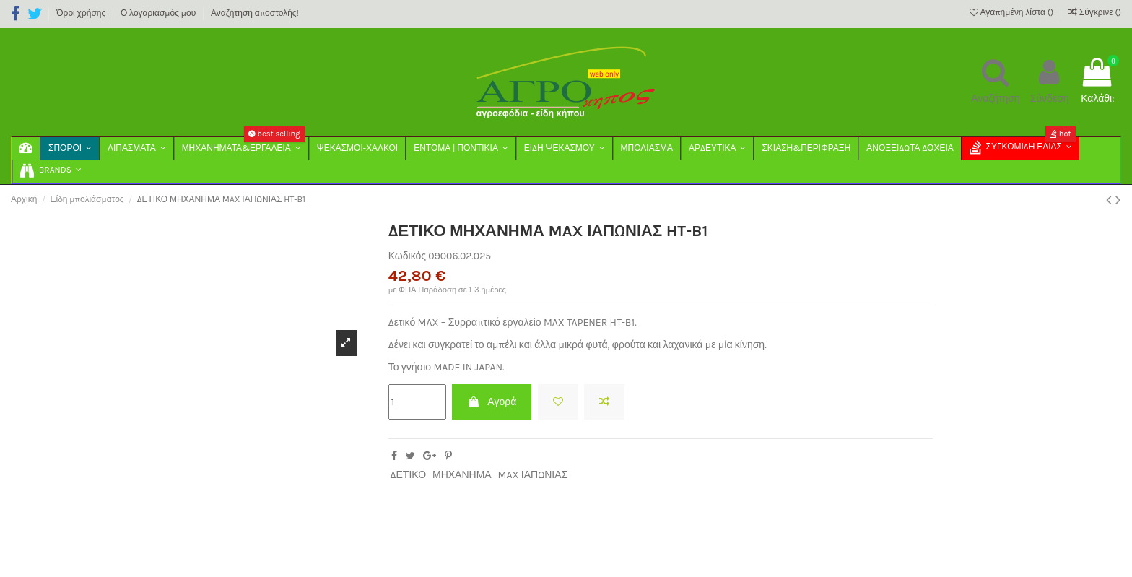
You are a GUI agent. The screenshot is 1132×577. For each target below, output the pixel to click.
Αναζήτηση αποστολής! (255, 13)
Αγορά (491, 402)
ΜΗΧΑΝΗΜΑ (462, 475)
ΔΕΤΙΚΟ (408, 475)
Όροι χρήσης (82, 13)
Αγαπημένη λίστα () (1012, 12)
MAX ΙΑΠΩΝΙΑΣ (533, 475)
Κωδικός (407, 256)
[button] (50, 171)
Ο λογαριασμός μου (159, 13)
